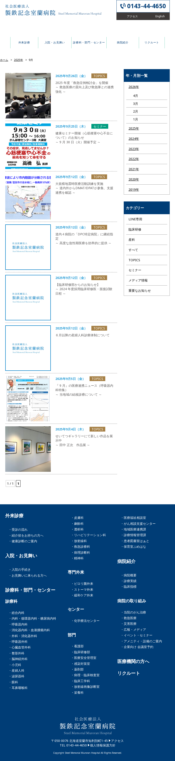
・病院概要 (128, 575)
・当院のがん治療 (133, 612)
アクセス (117, 740)
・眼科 (13, 682)
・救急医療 (128, 617)
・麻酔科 (77, 523)
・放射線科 (79, 540)
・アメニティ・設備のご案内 (141, 641)
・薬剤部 (77, 669)
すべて (133, 249)
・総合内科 (16, 612)
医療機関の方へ (133, 661)
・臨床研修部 (80, 652)
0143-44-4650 (146, 6)
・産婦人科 (16, 670)
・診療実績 (128, 580)
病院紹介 (126, 561)
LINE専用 (135, 219)
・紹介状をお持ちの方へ (26, 535)
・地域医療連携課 (133, 529)
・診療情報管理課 (133, 534)
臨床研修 (135, 229)
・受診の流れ (18, 529)
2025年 (134, 128)
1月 (135, 119)
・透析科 (77, 529)
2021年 (134, 169)
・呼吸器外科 (18, 641)
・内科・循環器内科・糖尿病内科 (32, 618)
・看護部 (77, 646)
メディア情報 (138, 280)
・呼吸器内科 (18, 624)
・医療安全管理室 (83, 657)
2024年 (134, 138)
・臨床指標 (128, 586)
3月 (135, 103)
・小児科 (14, 664)
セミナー (135, 270)
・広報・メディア (133, 629)
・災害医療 (128, 623)
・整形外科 (16, 653)
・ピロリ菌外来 (82, 583)
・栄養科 (77, 692)
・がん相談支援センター (138, 523)
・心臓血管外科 (19, 647)
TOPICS (134, 260)
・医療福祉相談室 (133, 517)
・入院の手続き (19, 569)
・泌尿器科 (16, 676)
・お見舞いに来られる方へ (27, 575)
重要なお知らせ (140, 290)
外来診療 (14, 515)
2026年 (134, 86)
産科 (132, 239)
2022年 (134, 158)
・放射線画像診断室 (85, 686)
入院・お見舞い (21, 555)
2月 (135, 111)
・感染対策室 (80, 663)
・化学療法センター (85, 620)
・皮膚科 (77, 517)
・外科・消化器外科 (22, 635)
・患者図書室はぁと (135, 540)
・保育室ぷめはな (133, 546)
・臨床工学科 (80, 680)
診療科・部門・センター (30, 590)
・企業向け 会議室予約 (137, 646)
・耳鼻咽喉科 (18, 687)
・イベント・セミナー (136, 635)
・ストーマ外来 (82, 589)
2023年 (134, 148)
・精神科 (77, 558)
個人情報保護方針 (103, 745)
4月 (135, 95)
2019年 (134, 189)
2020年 (134, 179)
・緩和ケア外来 (82, 595)
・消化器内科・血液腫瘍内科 (29, 630)
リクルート (128, 673)
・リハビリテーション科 (88, 534)
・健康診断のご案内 (22, 541)
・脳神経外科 (18, 658)
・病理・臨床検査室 (85, 675)
